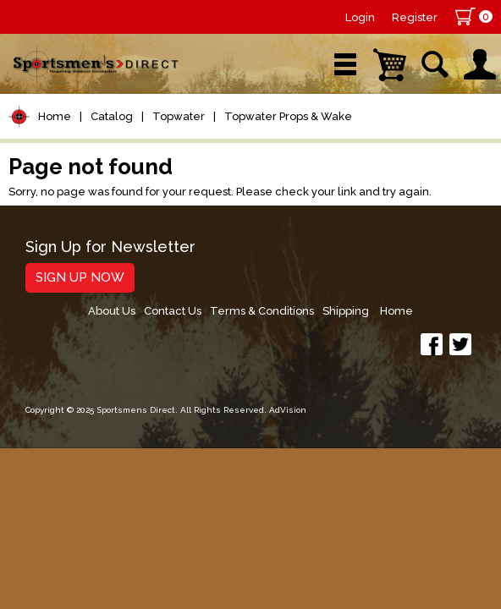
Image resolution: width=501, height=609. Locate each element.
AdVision (287, 409)
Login (360, 17)
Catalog (112, 116)
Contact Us (172, 310)
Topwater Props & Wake (288, 116)
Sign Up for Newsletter (110, 247)
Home (54, 116)
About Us (111, 310)
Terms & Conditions (262, 310)
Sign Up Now (80, 277)
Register (415, 17)
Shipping (345, 310)
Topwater (178, 116)
